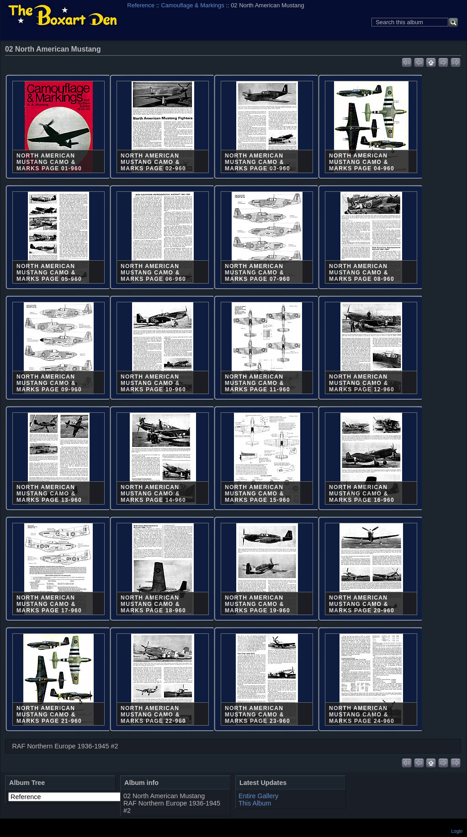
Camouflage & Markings (192, 5)
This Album (255, 803)
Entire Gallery (258, 796)
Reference (140, 5)
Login (456, 831)
